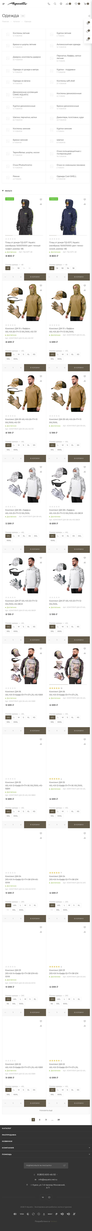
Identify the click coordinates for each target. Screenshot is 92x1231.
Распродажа (9, 1135)
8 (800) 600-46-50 (46, 1175)
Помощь (7, 1154)
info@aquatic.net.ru (47, 1179)
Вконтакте (42, 1197)
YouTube (49, 1197)
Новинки (7, 1141)
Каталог (6, 1128)
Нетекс (53, 1221)
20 (59, 1120)
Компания (8, 1148)
